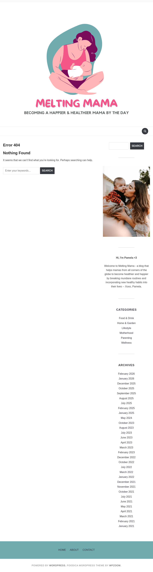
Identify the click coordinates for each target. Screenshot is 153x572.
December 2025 (126, 383)
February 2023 (126, 452)
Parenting (126, 338)
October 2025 (126, 388)
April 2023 (126, 442)
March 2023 (126, 447)
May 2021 (126, 506)
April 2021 (126, 511)
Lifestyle (126, 328)
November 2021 (126, 486)
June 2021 (127, 501)
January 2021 (126, 526)
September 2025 (126, 393)
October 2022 (126, 462)
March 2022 (126, 472)
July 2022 (126, 467)
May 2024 (126, 418)
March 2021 (126, 516)
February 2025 (126, 408)
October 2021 (126, 491)
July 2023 (126, 432)
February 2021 (126, 521)
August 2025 (126, 398)
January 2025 (126, 413)
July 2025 (126, 403)
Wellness (126, 342)
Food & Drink (126, 318)
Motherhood (126, 333)
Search (137, 145)
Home (62, 550)
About (74, 550)
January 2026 (126, 378)
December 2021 (126, 482)
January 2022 (126, 477)
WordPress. (57, 565)
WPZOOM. (115, 565)
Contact (89, 550)
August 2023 (126, 427)
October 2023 (126, 423)
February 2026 (126, 373)
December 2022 (126, 457)
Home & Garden (126, 323)
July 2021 (126, 496)
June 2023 (127, 437)
